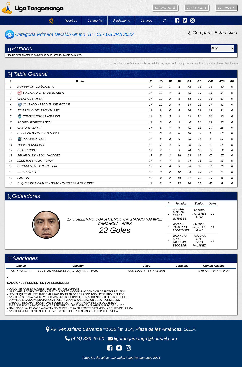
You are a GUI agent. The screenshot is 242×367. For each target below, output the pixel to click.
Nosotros (71, 20)
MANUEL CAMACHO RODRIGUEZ (180, 227)
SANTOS (23, 178)
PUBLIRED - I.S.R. (31, 138)
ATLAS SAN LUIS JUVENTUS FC (38, 110)
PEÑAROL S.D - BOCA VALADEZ (38, 155)
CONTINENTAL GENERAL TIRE (37, 166)
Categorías (95, 20)
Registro (165, 7)
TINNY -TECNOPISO (30, 144)
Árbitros (196, 7)
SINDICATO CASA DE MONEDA (40, 92)
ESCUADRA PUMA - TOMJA (35, 160)
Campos (146, 20)
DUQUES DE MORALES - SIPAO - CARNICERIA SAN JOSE (55, 183)
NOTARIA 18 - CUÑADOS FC (35, 86)
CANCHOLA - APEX (30, 98)
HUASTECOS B (27, 150)
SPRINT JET (28, 172)
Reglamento (121, 20)
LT (164, 20)
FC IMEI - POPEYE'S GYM (34, 122)
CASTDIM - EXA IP (29, 127)
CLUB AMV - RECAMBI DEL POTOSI (43, 104)
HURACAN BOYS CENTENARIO (38, 133)
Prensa (226, 7)
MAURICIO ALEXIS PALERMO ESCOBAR (179, 240)
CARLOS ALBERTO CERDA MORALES (179, 213)
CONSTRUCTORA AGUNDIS (38, 116)
